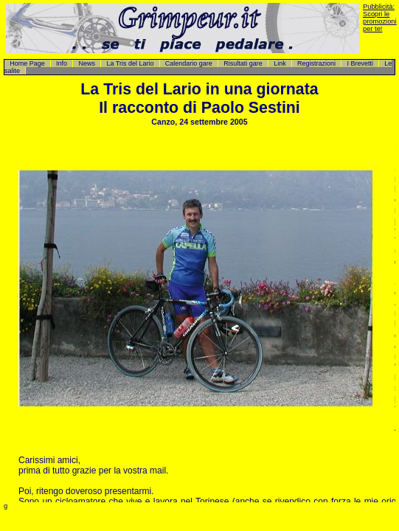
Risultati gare (243, 63)
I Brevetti (360, 63)
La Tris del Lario (129, 63)
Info (61, 63)
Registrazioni (316, 63)
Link (280, 63)
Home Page (27, 63)
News (86, 63)
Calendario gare (188, 63)
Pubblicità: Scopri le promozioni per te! (380, 17)
